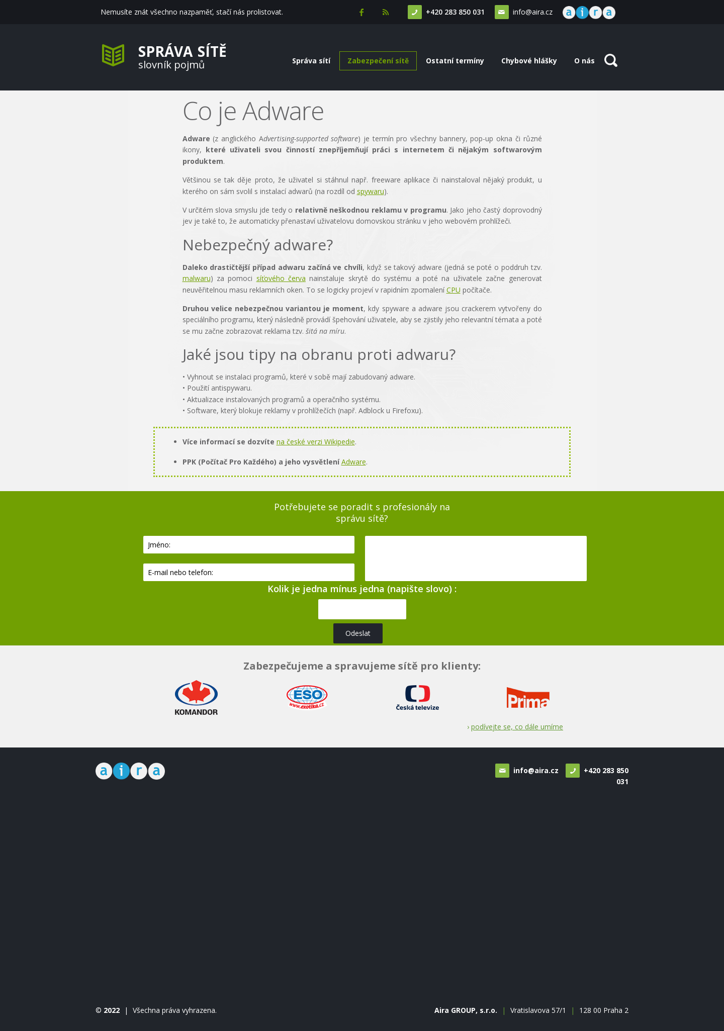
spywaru (370, 191)
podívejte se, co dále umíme (517, 726)
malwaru (197, 278)
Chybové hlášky (529, 60)
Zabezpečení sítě (378, 60)
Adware (353, 461)
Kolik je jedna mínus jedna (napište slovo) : (362, 588)
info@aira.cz (530, 12)
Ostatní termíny (455, 60)
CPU (453, 290)
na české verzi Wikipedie (316, 441)
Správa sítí (311, 60)
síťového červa (281, 278)
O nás (584, 60)
